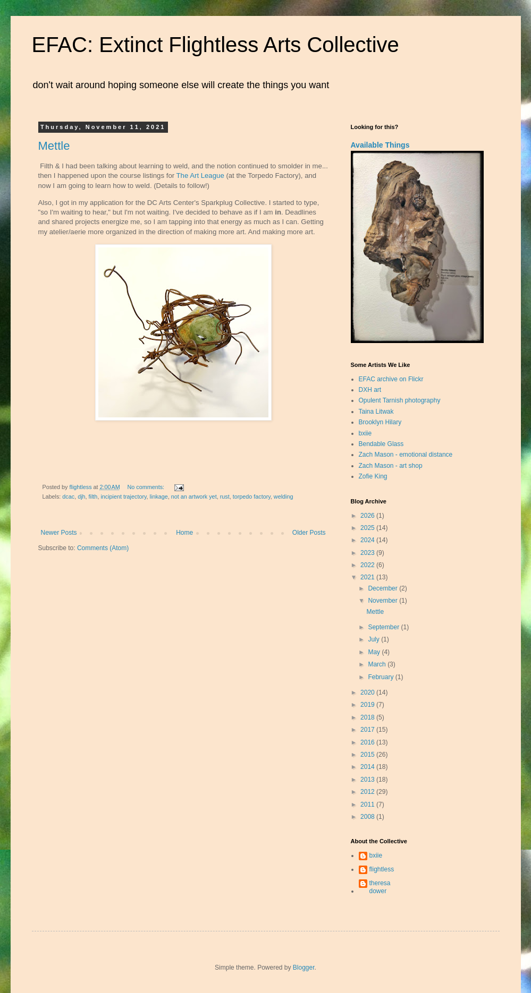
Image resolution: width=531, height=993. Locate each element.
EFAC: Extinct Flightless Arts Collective (215, 44)
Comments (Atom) (103, 548)
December (383, 588)
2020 (368, 692)
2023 (368, 553)
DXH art (370, 389)
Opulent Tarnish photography (400, 400)
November (383, 600)
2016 (368, 742)
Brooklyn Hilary (380, 422)
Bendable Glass (381, 444)
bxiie (365, 433)
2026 (368, 515)
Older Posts (309, 532)
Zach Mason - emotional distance (406, 454)
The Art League (200, 175)
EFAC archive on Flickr (391, 379)
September (384, 627)
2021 (368, 577)
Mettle (54, 145)
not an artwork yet (194, 496)
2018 (368, 717)
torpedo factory (252, 496)
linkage (159, 496)
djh (81, 496)
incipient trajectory (123, 496)
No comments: (146, 487)
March (377, 664)
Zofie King (373, 476)
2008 (368, 816)
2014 (368, 767)
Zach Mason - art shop (391, 465)
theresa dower (380, 886)
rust (225, 496)
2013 (368, 779)
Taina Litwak (376, 411)
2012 (368, 791)
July (374, 639)
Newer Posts (59, 532)
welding (283, 496)
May (375, 652)
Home (184, 532)
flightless (381, 869)
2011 (368, 804)
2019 (368, 704)
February (381, 677)
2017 (368, 729)
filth (93, 496)
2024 (368, 540)
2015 (368, 754)
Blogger (304, 967)
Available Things (380, 145)
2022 (368, 565)
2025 (368, 528)
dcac (68, 496)
